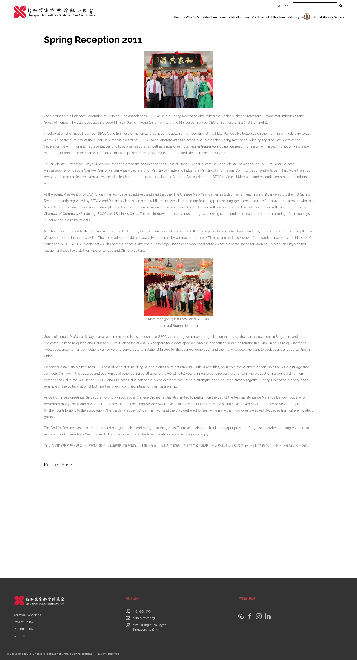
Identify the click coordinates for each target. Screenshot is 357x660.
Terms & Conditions (27, 615)
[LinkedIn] (268, 616)
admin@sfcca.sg (144, 618)
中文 (278, 5)
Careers (19, 635)
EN (286, 5)
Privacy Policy (23, 622)
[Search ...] (315, 5)
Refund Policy (23, 629)
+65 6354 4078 (142, 611)
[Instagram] (259, 616)
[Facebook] (250, 616)
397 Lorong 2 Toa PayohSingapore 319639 (149, 627)
